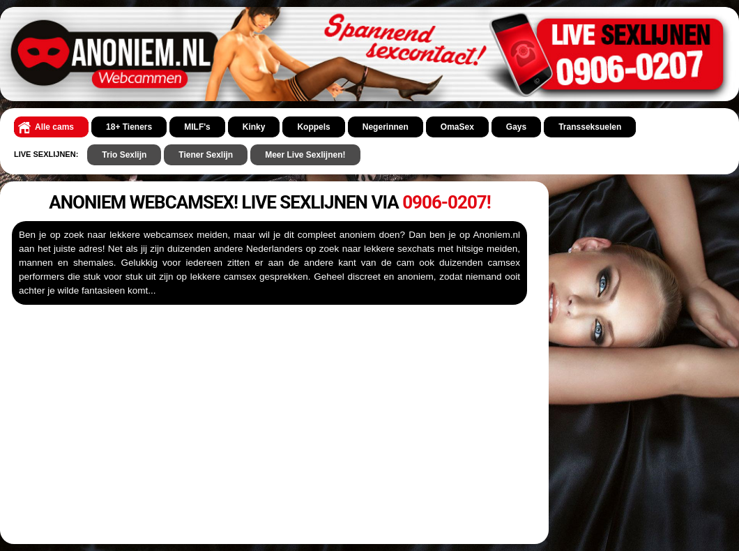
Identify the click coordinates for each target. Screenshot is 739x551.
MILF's (197, 127)
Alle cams (54, 127)
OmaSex (457, 127)
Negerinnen (386, 127)
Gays (516, 127)
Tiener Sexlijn (205, 155)
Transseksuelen (589, 127)
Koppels (313, 127)
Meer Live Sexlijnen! (305, 155)
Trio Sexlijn (124, 155)
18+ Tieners (129, 127)
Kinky (254, 127)
